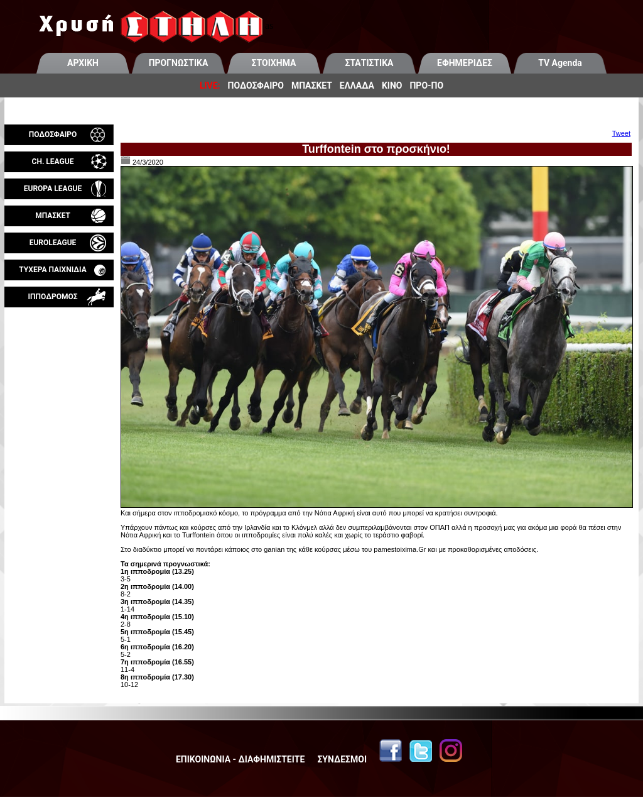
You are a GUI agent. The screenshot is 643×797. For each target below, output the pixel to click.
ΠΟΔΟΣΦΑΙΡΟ (256, 85)
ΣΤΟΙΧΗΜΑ (274, 63)
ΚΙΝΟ (392, 85)
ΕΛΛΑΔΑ (357, 85)
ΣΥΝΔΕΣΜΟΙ (342, 759)
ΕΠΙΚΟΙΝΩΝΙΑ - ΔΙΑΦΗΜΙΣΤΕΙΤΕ (240, 759)
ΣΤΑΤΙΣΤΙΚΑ (369, 63)
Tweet (621, 133)
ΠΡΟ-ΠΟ (426, 85)
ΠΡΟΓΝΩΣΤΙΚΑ (178, 63)
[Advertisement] (59, 455)
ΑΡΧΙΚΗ (83, 63)
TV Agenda (560, 63)
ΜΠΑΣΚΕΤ (311, 85)
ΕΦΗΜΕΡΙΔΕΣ (464, 63)
